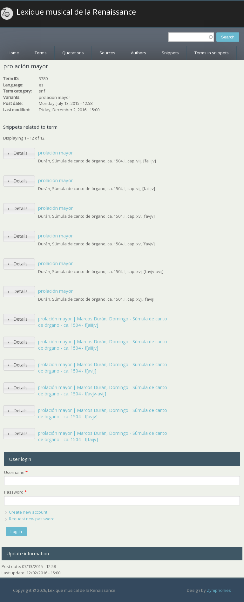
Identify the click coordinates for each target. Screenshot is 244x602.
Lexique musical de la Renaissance (76, 12)
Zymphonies (219, 590)
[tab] (19, 153)
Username (16, 472)
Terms (41, 53)
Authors (138, 53)
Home (13, 53)
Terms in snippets (211, 53)
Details (20, 153)
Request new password (32, 519)
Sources (107, 53)
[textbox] (191, 37)
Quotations (73, 53)
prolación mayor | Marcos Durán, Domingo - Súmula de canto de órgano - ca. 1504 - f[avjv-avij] (102, 390)
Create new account (28, 512)
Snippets (170, 53)
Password (15, 492)
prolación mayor (55, 152)
